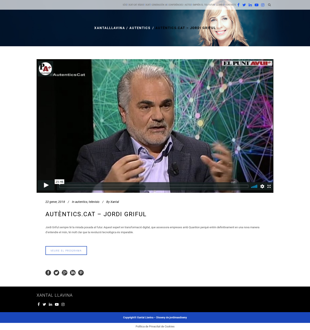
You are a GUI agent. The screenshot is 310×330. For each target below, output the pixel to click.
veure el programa (66, 250)
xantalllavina (109, 28)
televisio (94, 202)
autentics (139, 28)
